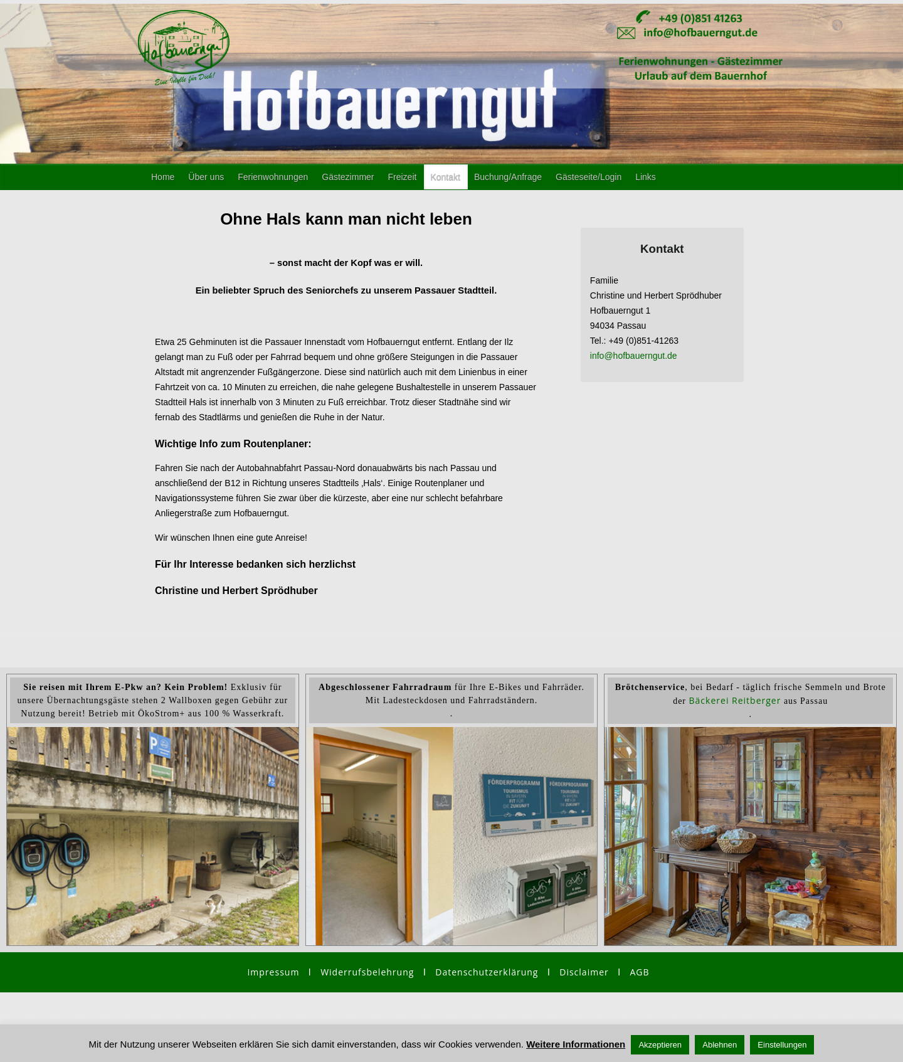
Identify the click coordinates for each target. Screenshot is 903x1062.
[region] (451, 830)
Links (645, 177)
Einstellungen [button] (782, 1044)
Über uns (206, 177)
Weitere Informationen (575, 1044)
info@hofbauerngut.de (633, 356)
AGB (639, 972)
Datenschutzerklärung (486, 972)
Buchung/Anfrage (508, 177)
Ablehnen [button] (719, 1044)
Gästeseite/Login (588, 177)
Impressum (273, 972)
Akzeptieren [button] (660, 1044)
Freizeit (402, 177)
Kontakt (445, 177)
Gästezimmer (348, 177)
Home (162, 177)
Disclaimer (583, 972)
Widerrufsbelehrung (371, 972)
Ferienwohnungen (273, 177)
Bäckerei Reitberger (735, 700)
